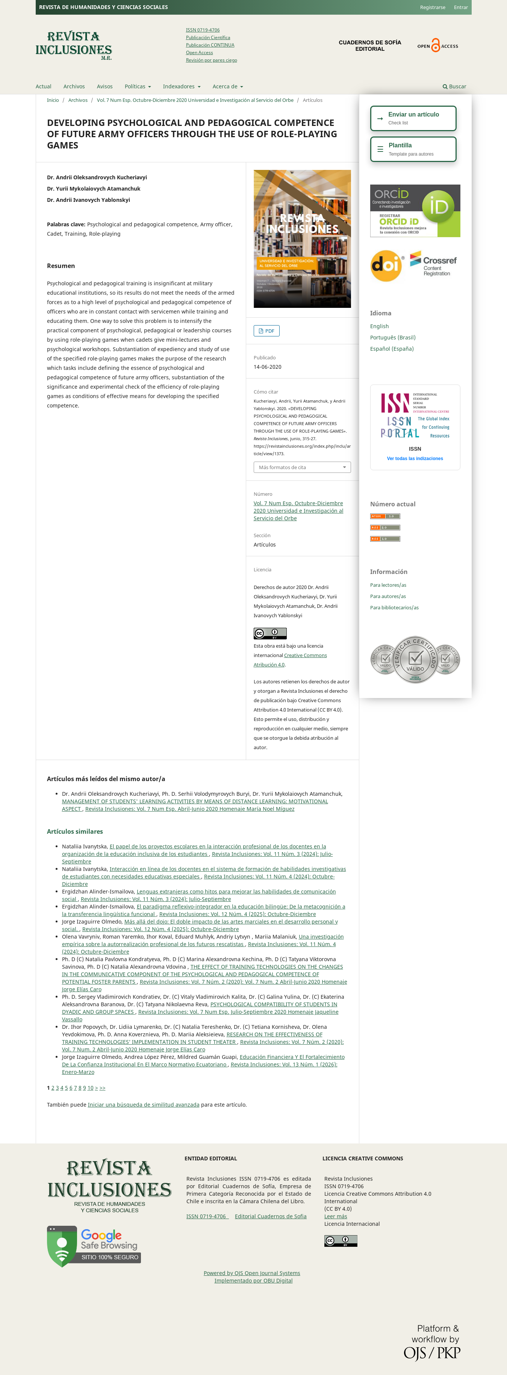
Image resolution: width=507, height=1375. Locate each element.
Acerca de (226, 86)
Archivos (74, 86)
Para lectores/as (388, 584)
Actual (43, 86)
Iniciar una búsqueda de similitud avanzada (144, 1104)
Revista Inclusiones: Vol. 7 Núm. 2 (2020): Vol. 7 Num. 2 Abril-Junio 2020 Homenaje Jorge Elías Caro (203, 1045)
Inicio (53, 100)
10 (91, 1087)
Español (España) (392, 348)
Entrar (461, 7)
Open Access (199, 52)
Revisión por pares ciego (211, 60)
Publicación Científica (208, 37)
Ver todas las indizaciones (415, 458)
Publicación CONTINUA (210, 45)
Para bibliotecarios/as (394, 607)
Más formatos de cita (282, 467)
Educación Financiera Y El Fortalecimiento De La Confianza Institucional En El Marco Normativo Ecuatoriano (203, 1060)
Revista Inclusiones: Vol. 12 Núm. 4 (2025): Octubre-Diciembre (237, 914)
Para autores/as (388, 596)
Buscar (454, 86)
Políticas (136, 86)
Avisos (105, 86)
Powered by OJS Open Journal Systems (252, 1273)
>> (103, 1087)
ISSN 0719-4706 (203, 30)
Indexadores (179, 86)
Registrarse (432, 7)
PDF (269, 330)
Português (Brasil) (393, 337)
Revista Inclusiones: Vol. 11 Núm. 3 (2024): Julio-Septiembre (156, 899)
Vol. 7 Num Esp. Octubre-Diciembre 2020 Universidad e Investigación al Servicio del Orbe (195, 100)
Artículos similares (75, 831)
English (379, 326)
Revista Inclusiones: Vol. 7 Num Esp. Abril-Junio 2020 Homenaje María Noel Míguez (190, 808)
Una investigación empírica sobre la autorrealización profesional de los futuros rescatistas (203, 940)
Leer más (335, 1216)
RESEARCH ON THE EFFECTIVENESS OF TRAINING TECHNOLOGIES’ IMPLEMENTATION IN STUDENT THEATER (192, 1038)
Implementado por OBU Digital (254, 1280)
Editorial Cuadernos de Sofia (271, 1216)
